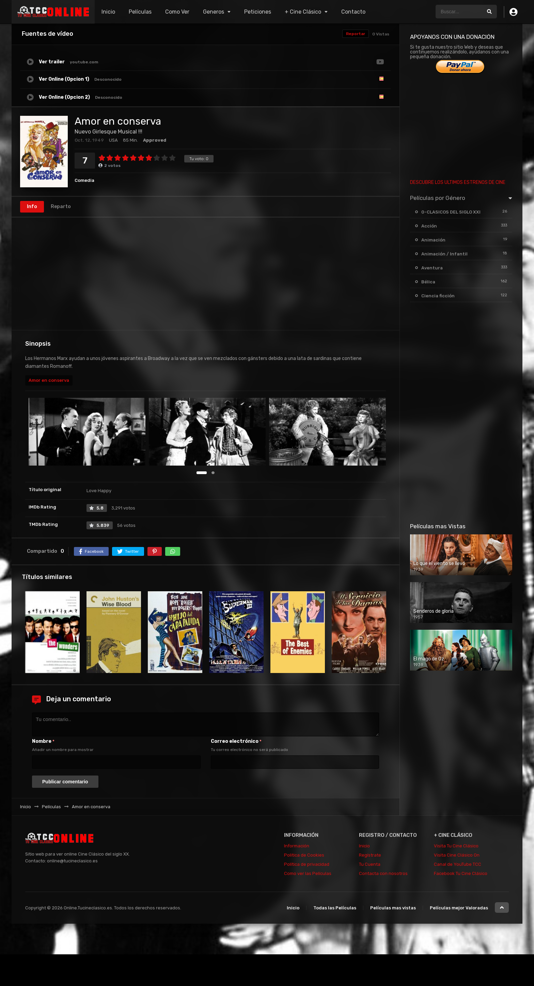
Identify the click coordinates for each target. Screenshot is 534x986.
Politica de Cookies (304, 855)
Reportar (355, 33)
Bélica (428, 281)
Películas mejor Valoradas (459, 907)
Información (296, 845)
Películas (140, 12)
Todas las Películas (334, 907)
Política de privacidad (306, 864)
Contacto (353, 12)
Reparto (61, 206)
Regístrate (370, 855)
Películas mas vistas (393, 907)
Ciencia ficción (438, 295)
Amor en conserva (49, 380)
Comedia (84, 180)
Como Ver (177, 12)
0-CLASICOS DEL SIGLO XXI (451, 212)
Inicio (108, 12)
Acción (429, 226)
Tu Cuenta (369, 864)
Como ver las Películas (307, 873)
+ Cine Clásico (303, 12)
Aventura (432, 267)
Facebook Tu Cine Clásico (460, 873)
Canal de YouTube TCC (457, 864)
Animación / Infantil (444, 253)
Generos (213, 12)
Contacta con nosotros (383, 873)
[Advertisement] (205, 274)
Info (32, 206)
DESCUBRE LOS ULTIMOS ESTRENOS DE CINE (457, 182)
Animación (433, 239)
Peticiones (257, 12)
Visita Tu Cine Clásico (456, 845)
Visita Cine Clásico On (457, 855)
